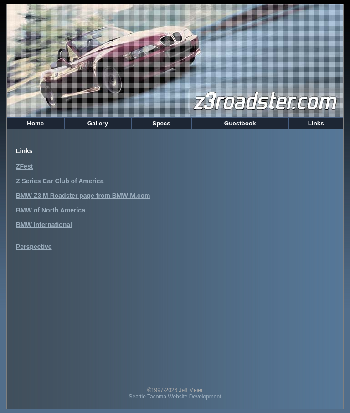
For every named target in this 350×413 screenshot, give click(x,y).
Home (36, 123)
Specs (161, 123)
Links (315, 123)
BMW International (44, 224)
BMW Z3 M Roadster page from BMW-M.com (83, 195)
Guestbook (239, 123)
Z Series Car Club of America (59, 181)
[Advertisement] (175, 314)
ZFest (24, 166)
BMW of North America (50, 210)
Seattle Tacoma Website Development (175, 396)
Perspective (34, 246)
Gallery (98, 123)
